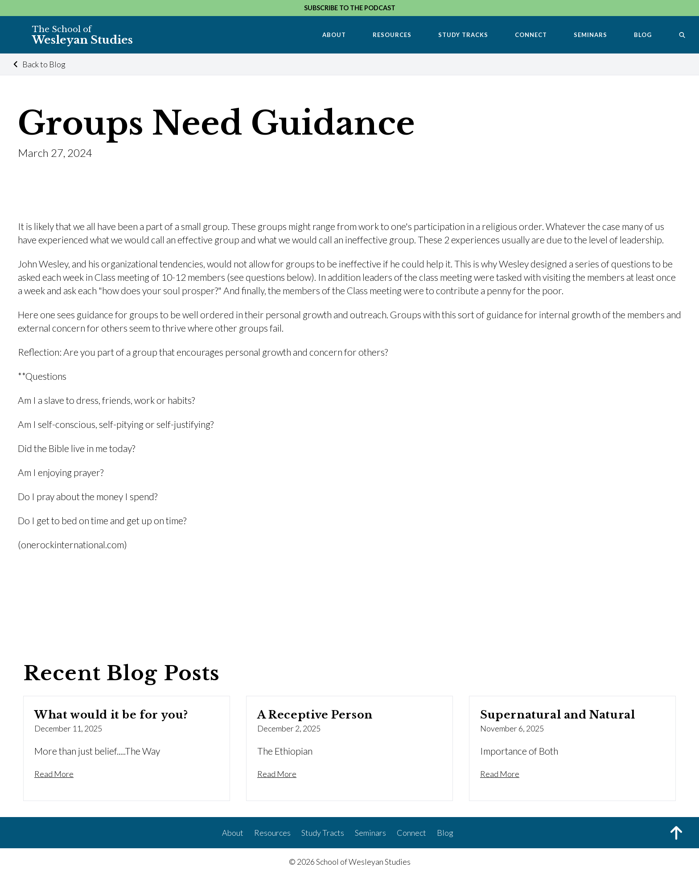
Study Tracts (322, 833)
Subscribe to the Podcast (349, 8)
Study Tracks (463, 34)
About (334, 34)
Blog (643, 34)
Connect (531, 34)
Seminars (590, 34)
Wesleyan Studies (82, 35)
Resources (392, 34)
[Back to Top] (676, 834)
